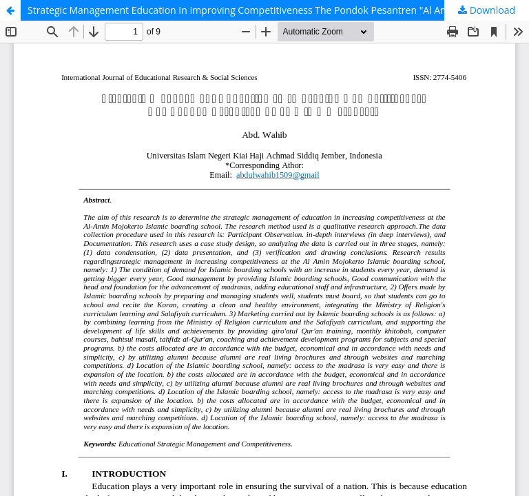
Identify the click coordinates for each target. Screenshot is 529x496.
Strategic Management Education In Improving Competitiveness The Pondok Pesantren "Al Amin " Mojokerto (270, 10)
